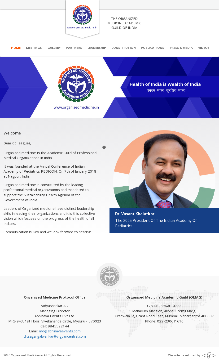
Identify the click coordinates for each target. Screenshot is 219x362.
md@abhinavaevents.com (60, 331)
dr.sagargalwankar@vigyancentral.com (55, 336)
